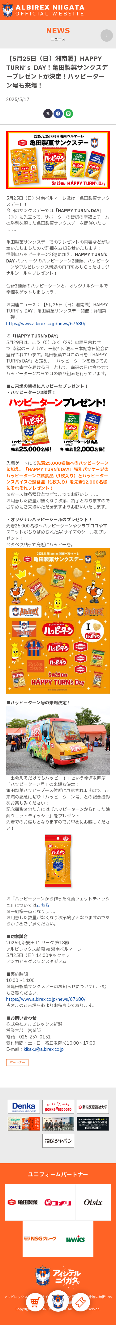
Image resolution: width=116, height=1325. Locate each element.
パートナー (17, 1062)
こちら (43, 905)
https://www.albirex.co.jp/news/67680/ (46, 324)
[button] (58, 1301)
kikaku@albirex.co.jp (44, 1049)
